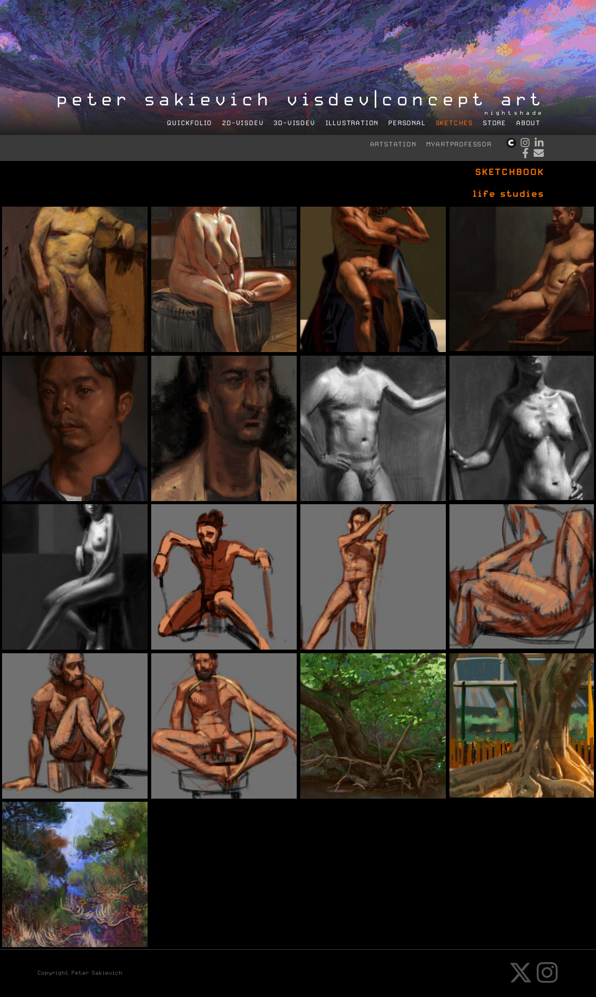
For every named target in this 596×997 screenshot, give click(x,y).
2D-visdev (242, 123)
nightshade (514, 113)
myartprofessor (459, 144)
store (494, 123)
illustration (352, 123)
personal (406, 123)
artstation (393, 144)
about (528, 123)
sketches (454, 123)
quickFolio (189, 123)
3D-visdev (294, 123)
